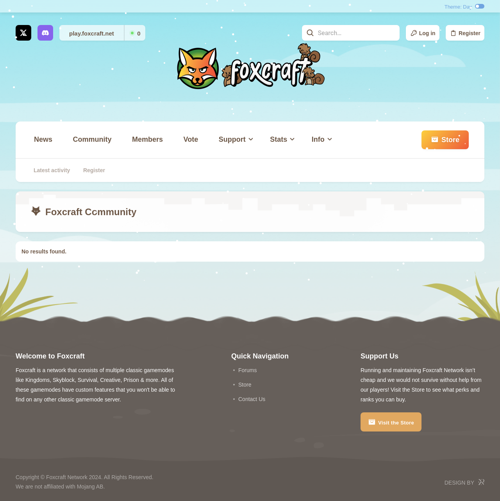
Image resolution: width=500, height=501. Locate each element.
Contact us (251, 399)
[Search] (351, 33)
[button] (234, 140)
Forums (247, 370)
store (244, 385)
